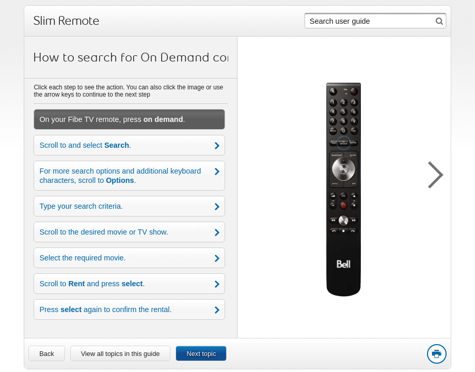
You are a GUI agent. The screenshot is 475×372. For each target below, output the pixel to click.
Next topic (201, 354)
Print (436, 354)
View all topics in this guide (120, 354)
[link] (46, 353)
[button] (430, 173)
